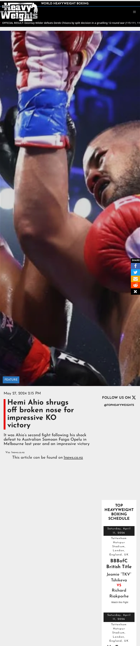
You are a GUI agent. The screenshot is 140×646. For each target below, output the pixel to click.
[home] (19, 12)
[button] (134, 12)
